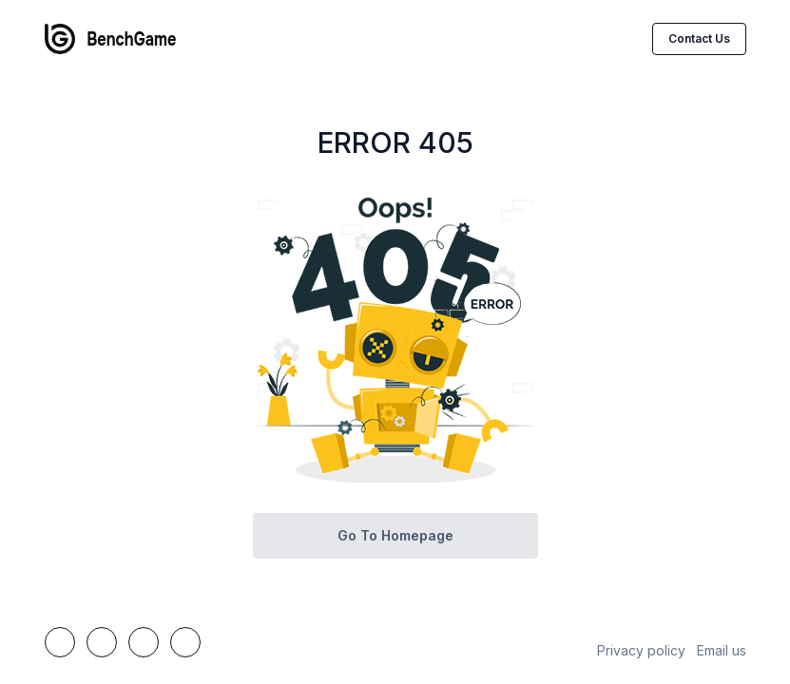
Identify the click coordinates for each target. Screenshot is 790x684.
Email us (721, 650)
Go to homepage (395, 535)
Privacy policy (641, 650)
